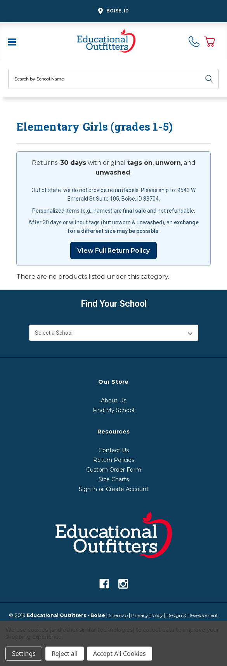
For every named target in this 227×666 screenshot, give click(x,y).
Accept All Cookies (119, 653)
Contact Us (114, 450)
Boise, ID (112, 11)
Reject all (65, 653)
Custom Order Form (113, 469)
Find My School (113, 410)
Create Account (127, 489)
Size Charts (114, 479)
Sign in (88, 489)
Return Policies (113, 459)
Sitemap (118, 615)
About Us (113, 400)
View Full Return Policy (113, 250)
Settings (24, 653)
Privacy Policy (147, 615)
